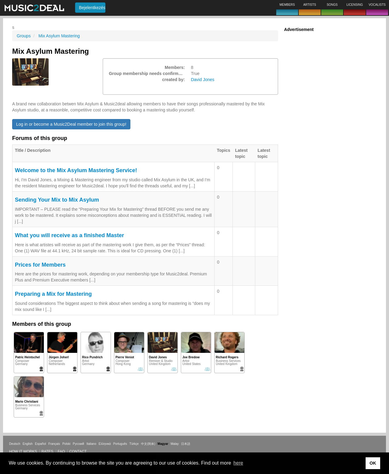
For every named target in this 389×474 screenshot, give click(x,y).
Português (120, 443)
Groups (24, 35)
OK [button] (373, 463)
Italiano (91, 443)
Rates (47, 451)
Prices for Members (40, 265)
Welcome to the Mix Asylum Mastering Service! (76, 170)
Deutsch (14, 443)
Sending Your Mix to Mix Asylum (57, 200)
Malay (174, 443)
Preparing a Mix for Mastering (53, 294)
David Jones (202, 79)
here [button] (238, 462)
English (27, 443)
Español (40, 443)
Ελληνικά (105, 443)
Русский (78, 443)
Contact (78, 451)
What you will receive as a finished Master (69, 235)
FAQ (61, 451)
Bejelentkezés (92, 7)
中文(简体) (148, 443)
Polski (66, 443)
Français (54, 443)
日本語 (185, 443)
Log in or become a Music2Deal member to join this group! (71, 124)
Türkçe (134, 443)
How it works (23, 451)
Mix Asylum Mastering (59, 35)
